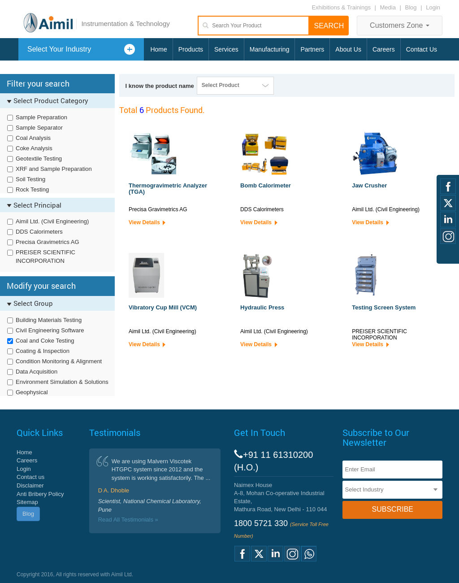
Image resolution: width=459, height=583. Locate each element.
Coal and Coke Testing (45, 340)
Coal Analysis (33, 138)
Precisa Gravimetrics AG (47, 242)
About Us (348, 49)
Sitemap (27, 502)
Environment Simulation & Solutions (62, 382)
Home (158, 49)
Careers (383, 49)
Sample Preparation (41, 117)
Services (226, 49)
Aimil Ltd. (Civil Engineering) (52, 221)
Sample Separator (39, 127)
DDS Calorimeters (39, 231)
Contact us (30, 477)
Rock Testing (32, 189)
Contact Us (421, 49)
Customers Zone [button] (399, 25)
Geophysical (32, 392)
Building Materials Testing (49, 320)
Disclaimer (30, 485)
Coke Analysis (34, 148)
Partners (312, 49)
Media (389, 7)
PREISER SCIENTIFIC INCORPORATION (45, 256)
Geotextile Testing (39, 158)
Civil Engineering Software (50, 330)
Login (433, 7)
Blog (411, 7)
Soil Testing (30, 179)
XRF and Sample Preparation (54, 168)
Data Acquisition (36, 371)
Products (190, 49)
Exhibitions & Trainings (341, 7)
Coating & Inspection (42, 351)
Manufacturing (270, 49)
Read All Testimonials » (128, 519)
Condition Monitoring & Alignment (59, 361)
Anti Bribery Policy (40, 494)
